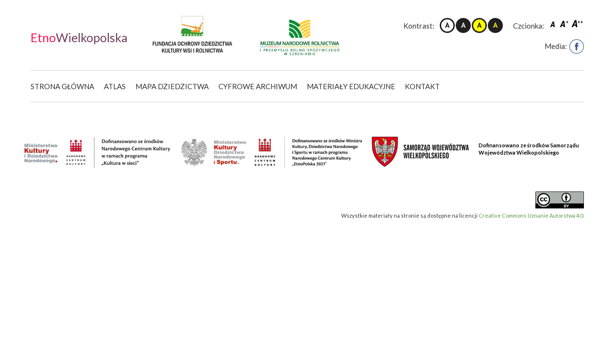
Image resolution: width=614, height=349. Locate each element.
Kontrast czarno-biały (463, 25)
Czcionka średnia (565, 23)
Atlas (115, 86)
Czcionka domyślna (554, 23)
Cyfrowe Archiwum (257, 86)
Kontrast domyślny (447, 25)
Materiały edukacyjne (351, 86)
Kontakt (422, 86)
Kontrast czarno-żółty (495, 25)
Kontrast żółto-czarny (479, 25)
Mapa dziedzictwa (172, 86)
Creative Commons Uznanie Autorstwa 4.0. (531, 215)
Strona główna (62, 86)
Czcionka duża (577, 23)
